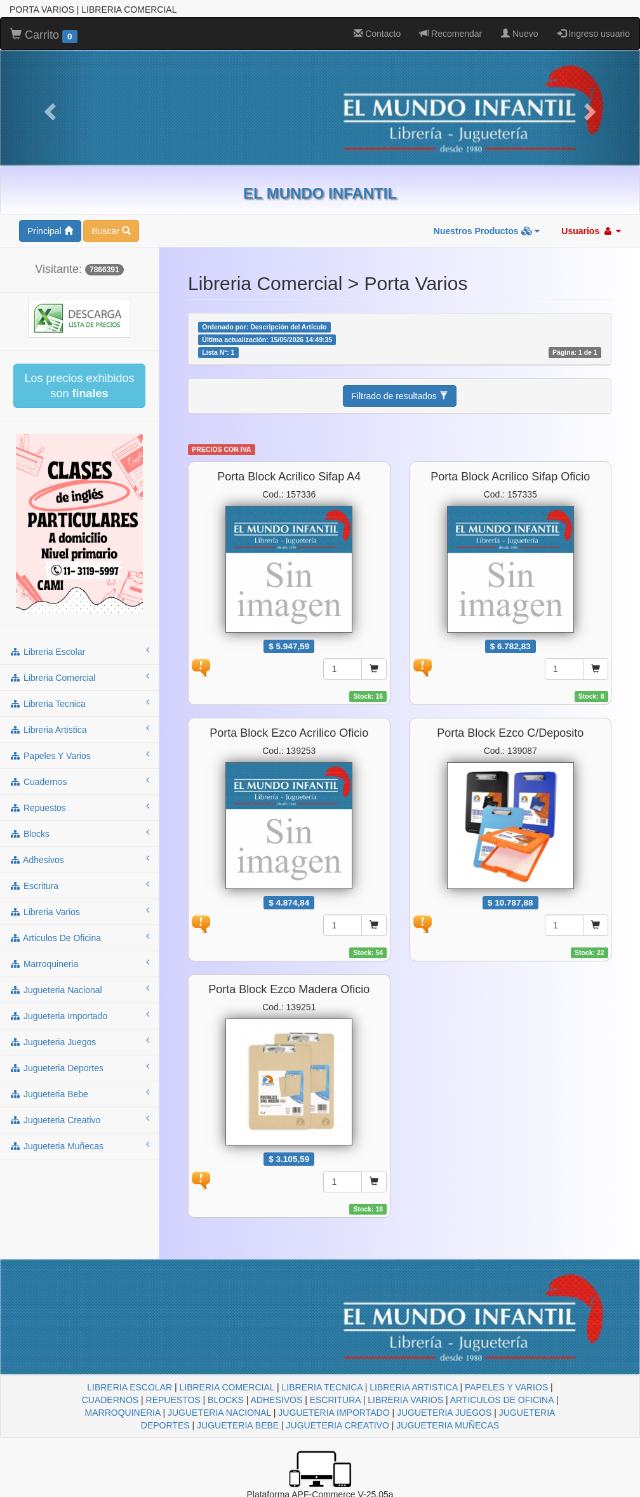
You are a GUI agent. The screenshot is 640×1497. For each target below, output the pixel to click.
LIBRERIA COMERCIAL (226, 1387)
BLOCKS (226, 1400)
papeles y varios (79, 755)
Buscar (110, 231)
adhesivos (79, 859)
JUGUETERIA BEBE (238, 1425)
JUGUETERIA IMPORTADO (333, 1413)
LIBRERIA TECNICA (322, 1387)
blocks (79, 833)
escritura (79, 885)
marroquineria (79, 963)
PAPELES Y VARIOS (506, 1387)
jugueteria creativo (79, 1119)
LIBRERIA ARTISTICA (413, 1387)
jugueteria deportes (79, 1067)
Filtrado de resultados (399, 396)
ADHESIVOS (277, 1400)
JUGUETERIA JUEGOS (444, 1413)
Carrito (43, 35)
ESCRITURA (335, 1400)
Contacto (377, 34)
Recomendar (451, 34)
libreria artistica (79, 729)
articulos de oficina (79, 937)
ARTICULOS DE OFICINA (502, 1400)
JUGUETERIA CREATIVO (337, 1425)
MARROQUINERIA (123, 1413)
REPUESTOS (173, 1400)
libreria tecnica (79, 703)
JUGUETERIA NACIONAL (219, 1413)
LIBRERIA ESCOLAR (129, 1387)
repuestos (79, 807)
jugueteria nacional (79, 989)
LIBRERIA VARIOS (405, 1400)
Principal (50, 231)
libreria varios (79, 911)
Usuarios (591, 231)
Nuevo (519, 34)
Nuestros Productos (487, 231)
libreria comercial (79, 677)
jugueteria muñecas (79, 1145)
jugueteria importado (79, 1015)
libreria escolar (79, 651)
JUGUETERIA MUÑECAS (447, 1425)
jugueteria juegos (79, 1041)
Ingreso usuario (593, 34)
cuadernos (79, 781)
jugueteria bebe (79, 1093)
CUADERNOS (110, 1400)
